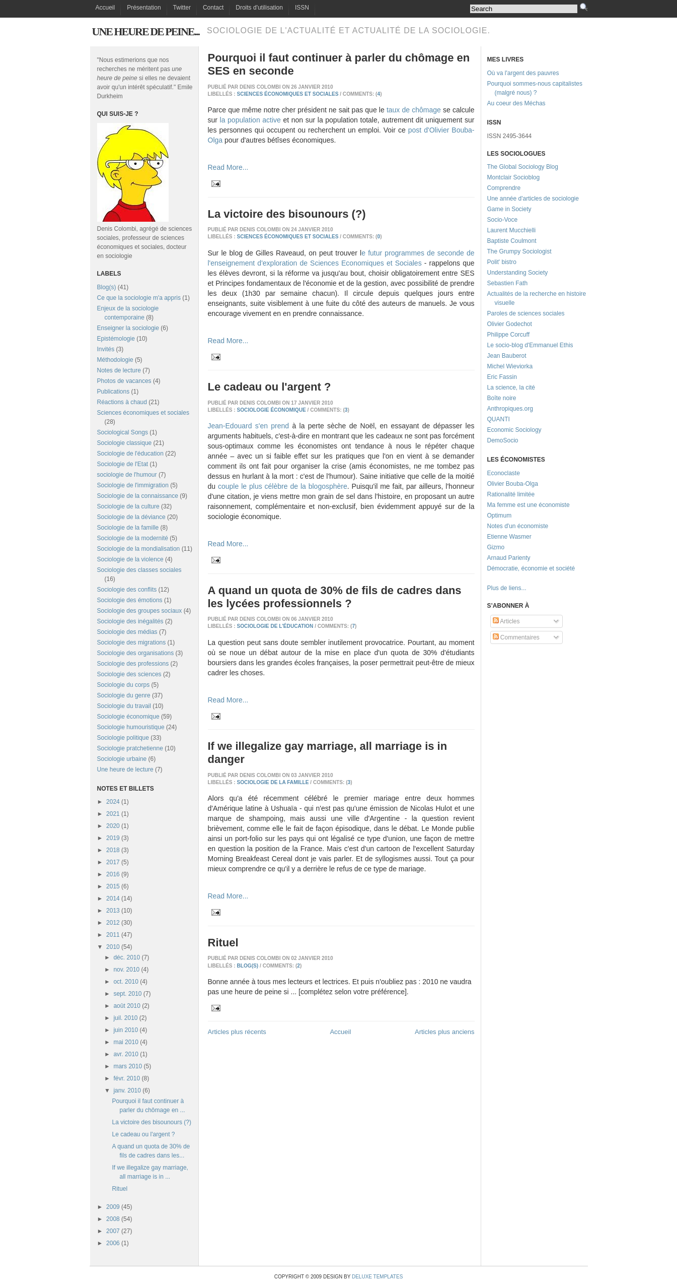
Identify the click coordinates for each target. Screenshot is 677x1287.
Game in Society (509, 209)
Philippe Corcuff (508, 334)
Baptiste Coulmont (512, 240)
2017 (113, 862)
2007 (113, 1231)
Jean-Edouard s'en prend (248, 426)
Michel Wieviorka (510, 366)
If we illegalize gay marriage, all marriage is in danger (327, 752)
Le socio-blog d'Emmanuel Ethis (530, 345)
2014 (113, 898)
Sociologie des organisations (135, 653)
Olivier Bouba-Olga (512, 483)
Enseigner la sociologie (128, 328)
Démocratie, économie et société (531, 568)
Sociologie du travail (124, 706)
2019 (113, 838)
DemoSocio (502, 440)
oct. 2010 (125, 981)
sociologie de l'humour (127, 474)
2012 (113, 922)
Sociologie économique (128, 716)
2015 (113, 886)
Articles (506, 621)
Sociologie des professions (133, 663)
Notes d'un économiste (518, 526)
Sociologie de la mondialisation (138, 548)
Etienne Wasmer (509, 536)
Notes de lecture (119, 370)
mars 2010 (127, 1066)
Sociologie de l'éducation (130, 453)
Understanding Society (517, 272)
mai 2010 (125, 1042)
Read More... (228, 167)
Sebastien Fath (507, 283)
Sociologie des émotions (130, 600)
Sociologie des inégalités (130, 621)
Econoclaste (503, 473)
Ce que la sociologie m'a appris (139, 297)
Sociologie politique (123, 737)
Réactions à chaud (122, 402)
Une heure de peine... (145, 31)
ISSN (302, 7)
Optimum (499, 515)
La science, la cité (511, 387)
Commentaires (516, 637)
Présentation (144, 7)
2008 (113, 1218)
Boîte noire (501, 398)
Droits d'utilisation (259, 7)
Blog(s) (106, 287)
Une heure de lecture (125, 769)
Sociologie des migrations (131, 642)
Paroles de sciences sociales (526, 313)
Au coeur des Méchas (516, 103)
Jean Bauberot (506, 355)
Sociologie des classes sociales (139, 569)
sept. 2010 (127, 993)
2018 (113, 850)
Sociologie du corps (123, 684)
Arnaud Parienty (509, 557)
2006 (113, 1243)
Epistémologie (116, 338)
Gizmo (496, 547)
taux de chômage (414, 110)
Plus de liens (504, 588)
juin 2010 (125, 1030)
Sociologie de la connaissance (137, 495)
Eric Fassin (502, 376)
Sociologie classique (124, 442)
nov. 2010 (126, 969)
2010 (113, 946)
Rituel (119, 1188)
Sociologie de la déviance (131, 517)
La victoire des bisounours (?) (151, 1122)
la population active (250, 120)
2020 (113, 825)
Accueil (105, 7)
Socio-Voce (502, 219)
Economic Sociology (514, 429)
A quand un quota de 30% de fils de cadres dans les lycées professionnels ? (335, 597)
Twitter (182, 7)
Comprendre (504, 187)
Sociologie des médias (127, 631)
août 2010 (126, 1005)
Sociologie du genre (124, 695)
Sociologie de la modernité (132, 538)
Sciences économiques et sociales (143, 412)
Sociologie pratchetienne (130, 748)
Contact (213, 7)
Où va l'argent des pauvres (523, 73)
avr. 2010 (125, 1054)
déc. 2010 (126, 957)
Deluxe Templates (377, 1276)
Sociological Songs (122, 432)
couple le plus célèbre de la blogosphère (282, 486)
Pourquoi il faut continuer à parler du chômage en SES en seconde (339, 64)
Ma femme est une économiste (528, 504)
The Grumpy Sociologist (519, 251)
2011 (113, 934)
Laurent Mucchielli (511, 230)
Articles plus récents (237, 1032)
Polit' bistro (501, 262)
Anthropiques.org (510, 408)
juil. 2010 (125, 1017)
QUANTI (498, 419)
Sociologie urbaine (122, 758)
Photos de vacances (124, 380)
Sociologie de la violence (130, 559)
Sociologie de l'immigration (133, 485)
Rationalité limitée (511, 494)
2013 (113, 910)
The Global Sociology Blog (522, 166)
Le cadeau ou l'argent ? (143, 1134)
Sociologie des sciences (129, 674)
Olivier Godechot (509, 324)
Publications (113, 391)
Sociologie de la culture (128, 506)
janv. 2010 (127, 1090)
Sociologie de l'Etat (122, 464)
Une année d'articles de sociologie (533, 198)
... (523, 588)
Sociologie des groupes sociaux (139, 610)
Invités (106, 349)
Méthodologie (115, 359)
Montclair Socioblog (513, 177)
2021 (113, 813)
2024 (113, 801)
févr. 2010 (126, 1078)
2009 (113, 1206)
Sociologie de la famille (128, 527)
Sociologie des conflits (127, 589)
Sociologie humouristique (131, 727)
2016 (113, 874)
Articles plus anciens (445, 1032)
